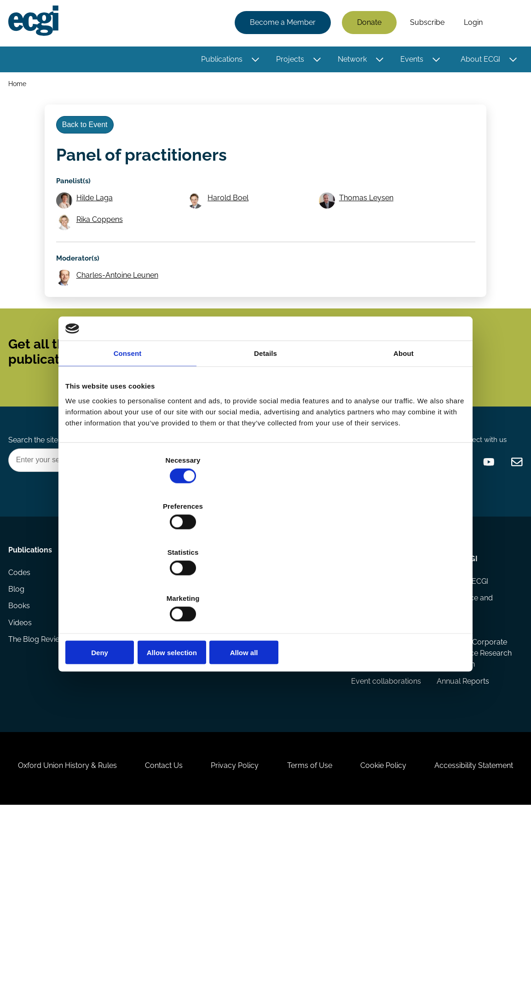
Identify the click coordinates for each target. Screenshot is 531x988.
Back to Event (90, 137)
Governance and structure (463, 678)
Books (22, 691)
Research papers (124, 654)
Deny (130, 583)
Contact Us (209, 890)
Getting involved (210, 628)
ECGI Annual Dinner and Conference (383, 719)
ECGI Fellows (288, 654)
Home (20, 87)
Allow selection (265, 583)
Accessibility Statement (265, 938)
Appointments (291, 628)
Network (349, 61)
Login (470, 24)
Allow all (400, 583)
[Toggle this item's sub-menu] (253, 61)
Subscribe (424, 24)
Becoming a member (201, 689)
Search (504, 24)
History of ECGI (461, 654)
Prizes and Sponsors (130, 739)
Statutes (449, 702)
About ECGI (477, 61)
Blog (19, 672)
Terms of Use (371, 890)
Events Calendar (378, 654)
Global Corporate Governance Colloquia (379, 683)
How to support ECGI (208, 660)
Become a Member (280, 24)
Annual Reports (461, 783)
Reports (109, 672)
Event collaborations (385, 772)
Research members (299, 672)
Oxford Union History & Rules (103, 890)
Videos (23, 709)
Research (112, 628)
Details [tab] (265, 423)
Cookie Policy (454, 890)
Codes (22, 654)
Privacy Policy (288, 890)
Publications (219, 61)
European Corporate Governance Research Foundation (456, 742)
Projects (287, 61)
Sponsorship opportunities (203, 719)
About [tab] (403, 423)
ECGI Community (210, 742)
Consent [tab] (128, 423)
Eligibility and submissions (118, 715)
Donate (366, 24)
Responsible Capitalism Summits (384, 748)
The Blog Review (39, 728)
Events (409, 61)
